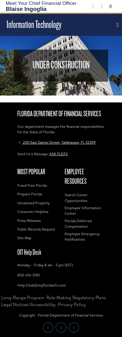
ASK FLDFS (58, 153)
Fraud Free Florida (32, 185)
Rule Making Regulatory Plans (76, 297)
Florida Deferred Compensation (78, 223)
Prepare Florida (29, 193)
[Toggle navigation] (117, 25)
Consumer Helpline (32, 211)
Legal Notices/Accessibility (28, 304)
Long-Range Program (22, 297)
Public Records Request (36, 229)
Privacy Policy (72, 304)
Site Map (24, 237)
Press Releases (29, 220)
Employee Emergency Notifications (82, 236)
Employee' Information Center (83, 210)
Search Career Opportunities (76, 197)
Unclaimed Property (33, 202)
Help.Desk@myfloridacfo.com (41, 285)
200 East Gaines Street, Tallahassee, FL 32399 (56, 142)
